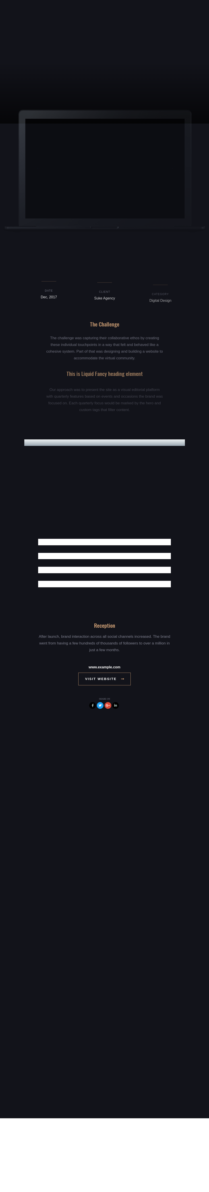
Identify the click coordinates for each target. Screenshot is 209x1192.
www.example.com (104, 667)
